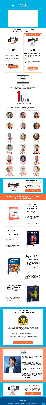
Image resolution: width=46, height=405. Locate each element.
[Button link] (13, 66)
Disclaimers (25, 400)
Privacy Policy (21, 400)
